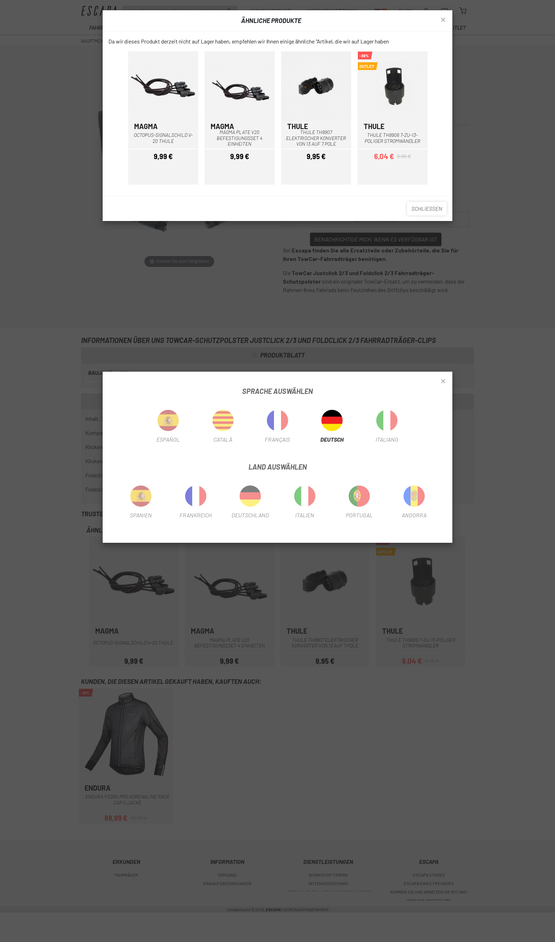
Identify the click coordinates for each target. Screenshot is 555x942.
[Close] (443, 381)
